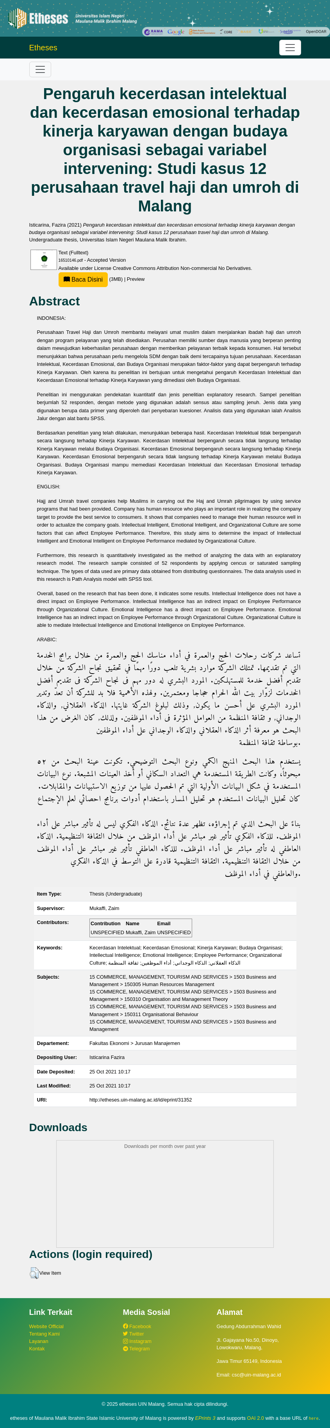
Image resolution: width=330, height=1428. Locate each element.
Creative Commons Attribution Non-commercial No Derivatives (182, 268)
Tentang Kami (44, 1334)
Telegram (136, 1349)
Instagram (137, 1341)
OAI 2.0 (255, 1418)
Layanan (38, 1341)
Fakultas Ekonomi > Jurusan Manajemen (134, 1043)
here (314, 1418)
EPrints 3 (205, 1418)
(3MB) (91, 279)
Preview (136, 279)
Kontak (37, 1349)
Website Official (46, 1326)
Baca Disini (83, 279)
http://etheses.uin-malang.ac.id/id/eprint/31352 (140, 1100)
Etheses (43, 47)
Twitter (133, 1334)
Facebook (137, 1326)
